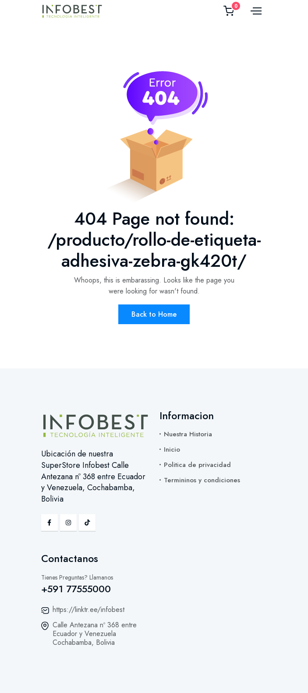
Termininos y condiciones (202, 480)
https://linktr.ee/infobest (88, 610)
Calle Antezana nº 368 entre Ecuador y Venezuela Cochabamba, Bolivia (95, 633)
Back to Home (154, 314)
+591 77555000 (76, 589)
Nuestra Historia (188, 434)
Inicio (172, 449)
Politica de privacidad (197, 465)
